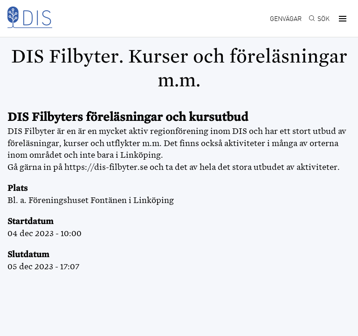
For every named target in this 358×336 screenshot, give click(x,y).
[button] (341, 19)
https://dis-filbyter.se (106, 167)
